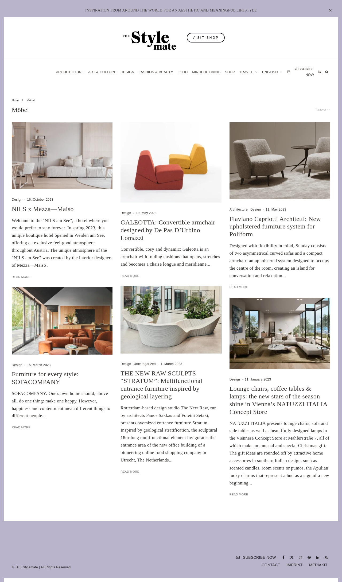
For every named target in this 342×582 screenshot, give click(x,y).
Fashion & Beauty (156, 72)
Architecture (70, 72)
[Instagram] (300, 557)
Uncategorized (145, 368)
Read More (21, 276)
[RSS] (319, 72)
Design (127, 72)
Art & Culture (102, 72)
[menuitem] (272, 72)
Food (182, 72)
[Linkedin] (317, 557)
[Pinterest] (309, 557)
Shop (230, 72)
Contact (271, 565)
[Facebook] (283, 557)
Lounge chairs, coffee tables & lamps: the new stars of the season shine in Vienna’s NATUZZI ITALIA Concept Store (278, 404)
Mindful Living (206, 72)
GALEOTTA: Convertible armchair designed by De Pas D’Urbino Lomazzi (168, 230)
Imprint (295, 565)
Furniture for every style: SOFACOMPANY (45, 381)
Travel (246, 72)
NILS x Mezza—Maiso (43, 208)
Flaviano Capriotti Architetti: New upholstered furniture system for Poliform (275, 226)
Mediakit (318, 565)
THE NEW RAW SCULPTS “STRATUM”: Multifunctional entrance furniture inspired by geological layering (161, 388)
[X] (291, 557)
